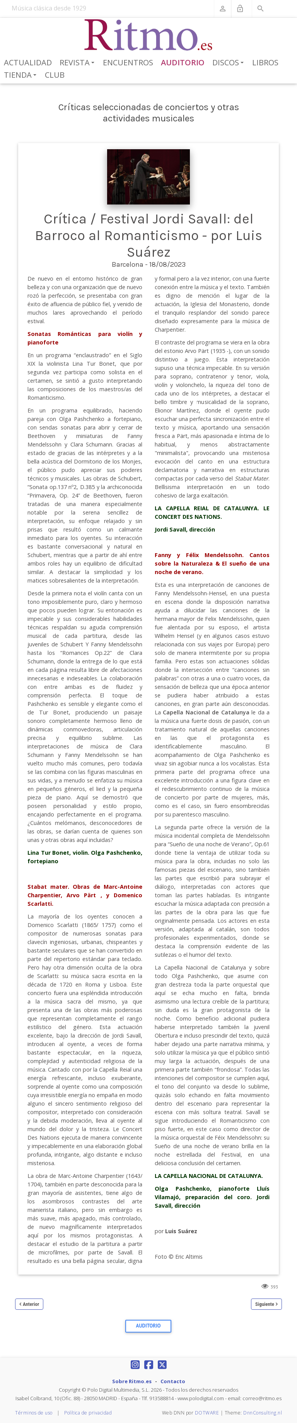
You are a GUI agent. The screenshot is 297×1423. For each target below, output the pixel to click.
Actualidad (28, 62)
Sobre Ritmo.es (132, 1381)
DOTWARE (207, 1412)
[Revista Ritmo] (149, 35)
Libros (265, 62)
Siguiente (264, 1304)
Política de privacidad (88, 1412)
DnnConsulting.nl (262, 1412)
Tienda (21, 75)
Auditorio (183, 62)
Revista (78, 63)
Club (55, 75)
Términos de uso (34, 1412)
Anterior (31, 1304)
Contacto (172, 1381)
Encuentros (128, 62)
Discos (229, 63)
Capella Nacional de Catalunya (206, 712)
